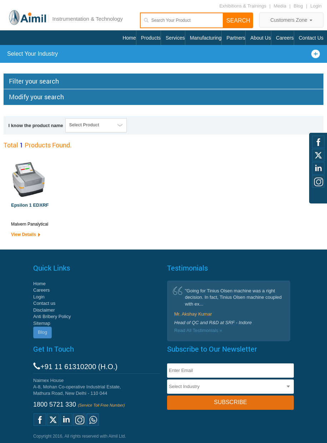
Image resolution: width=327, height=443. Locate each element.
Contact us (44, 303)
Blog (298, 6)
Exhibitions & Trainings (242, 6)
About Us (260, 38)
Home (129, 38)
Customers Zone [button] (291, 20)
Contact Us (311, 38)
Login (316, 6)
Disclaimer (44, 310)
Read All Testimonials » (198, 330)
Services (175, 38)
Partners (235, 38)
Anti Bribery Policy (52, 316)
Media (281, 6)
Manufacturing (206, 38)
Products (151, 38)
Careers (285, 38)
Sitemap (41, 323)
